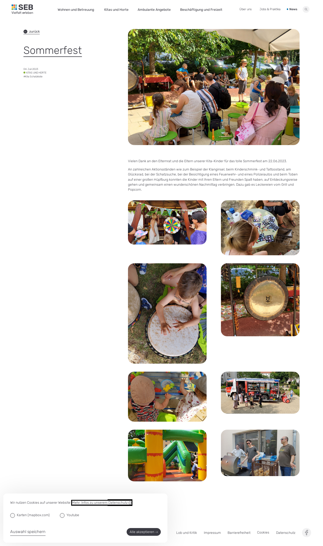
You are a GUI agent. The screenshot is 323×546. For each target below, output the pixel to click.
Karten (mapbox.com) (33, 515)
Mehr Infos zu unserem (102, 503)
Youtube (72, 515)
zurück (31, 31)
